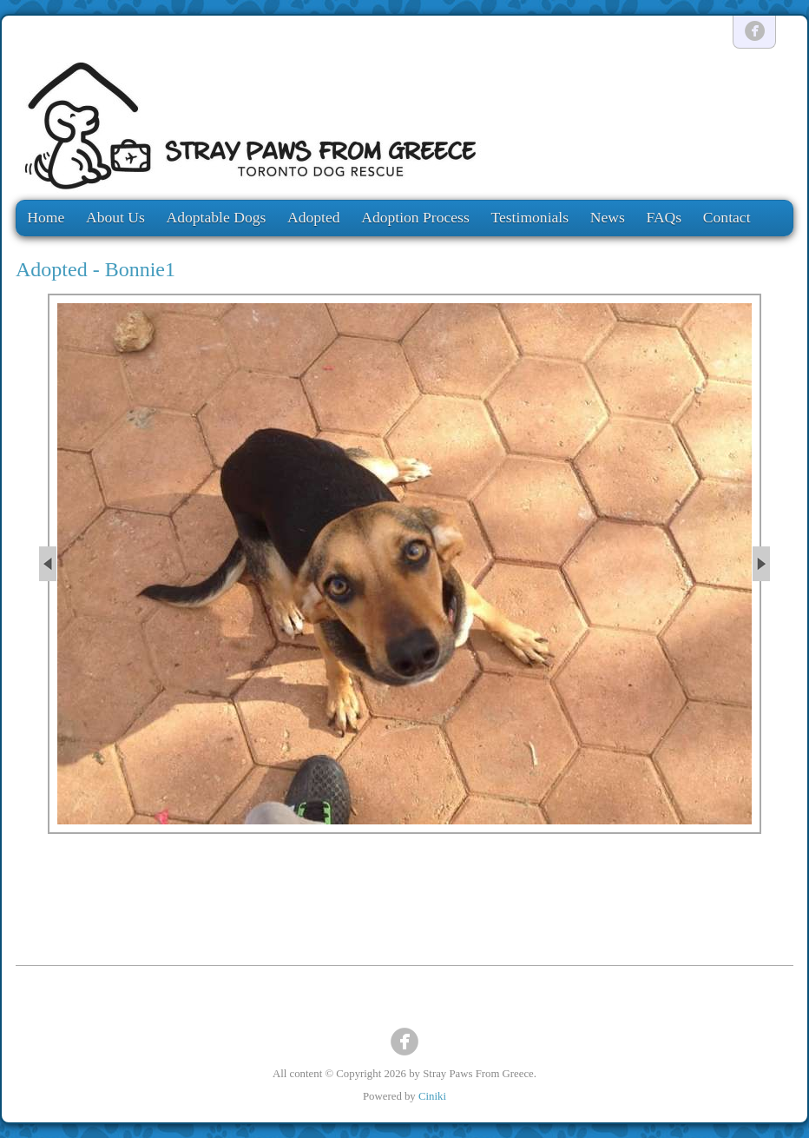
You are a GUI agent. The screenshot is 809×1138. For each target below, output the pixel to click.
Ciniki (432, 1096)
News (607, 217)
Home (45, 217)
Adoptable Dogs (216, 217)
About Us (115, 217)
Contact (727, 217)
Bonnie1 (140, 269)
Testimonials (529, 217)
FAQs (663, 217)
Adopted (313, 217)
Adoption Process (415, 217)
